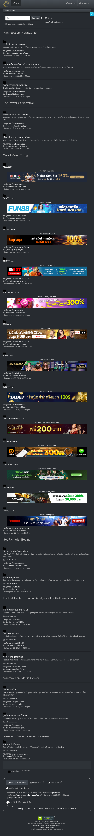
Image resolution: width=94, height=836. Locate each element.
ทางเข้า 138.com (47, 328)
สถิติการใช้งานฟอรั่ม (17, 783)
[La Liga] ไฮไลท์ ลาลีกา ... (15, 756)
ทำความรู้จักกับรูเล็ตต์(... (15, 94)
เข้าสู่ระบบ (84, 3)
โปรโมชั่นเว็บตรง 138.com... (16, 344)
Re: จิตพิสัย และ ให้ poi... (15, 74)
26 (76, 809)
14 (47, 809)
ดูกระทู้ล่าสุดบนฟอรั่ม (15, 798)
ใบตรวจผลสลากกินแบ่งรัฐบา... (17, 126)
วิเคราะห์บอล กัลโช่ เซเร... (15, 646)
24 (71, 809)
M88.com (7, 167)
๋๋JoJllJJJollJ (19, 643)
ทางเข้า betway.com (47, 492)
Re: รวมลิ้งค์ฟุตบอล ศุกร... (15, 728)
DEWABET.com (10, 464)
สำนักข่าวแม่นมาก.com (14, 44)
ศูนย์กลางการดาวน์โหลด (15, 715)
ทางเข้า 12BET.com (47, 265)
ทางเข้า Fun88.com (47, 202)
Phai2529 (19, 373)
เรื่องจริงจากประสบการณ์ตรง (17, 137)
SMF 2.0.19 (36, 825)
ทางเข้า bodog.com (47, 515)
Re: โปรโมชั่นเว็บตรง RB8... (16, 376)
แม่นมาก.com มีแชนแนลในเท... (17, 53)
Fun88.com (8, 198)
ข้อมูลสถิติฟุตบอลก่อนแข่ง (15, 610)
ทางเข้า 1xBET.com (47, 391)
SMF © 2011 (45, 825)
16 (52, 809)
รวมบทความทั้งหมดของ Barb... (17, 566)
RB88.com (8, 355)
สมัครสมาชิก (70, 3)
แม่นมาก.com (54, 821)
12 (42, 809)
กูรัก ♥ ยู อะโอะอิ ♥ (22, 247)
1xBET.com (8, 387)
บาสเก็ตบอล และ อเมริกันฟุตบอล (37, 736)
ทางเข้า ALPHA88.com (47, 446)
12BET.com (8, 261)
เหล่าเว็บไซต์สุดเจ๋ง (12, 744)
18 (57, 809)
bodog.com (8, 510)
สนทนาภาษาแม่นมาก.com (16, 114)
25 (73, 809)
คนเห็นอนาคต (20, 216)
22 (66, 809)
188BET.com (9, 229)
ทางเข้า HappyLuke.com (47, 297)
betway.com (9, 487)
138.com (7, 324)
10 (38, 809)
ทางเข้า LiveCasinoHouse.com (47, 423)
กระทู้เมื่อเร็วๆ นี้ (37, 783)
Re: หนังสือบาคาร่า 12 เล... (16, 589)
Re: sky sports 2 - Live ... (15, 704)
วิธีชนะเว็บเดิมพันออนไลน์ (15, 551)
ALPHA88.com (10, 441)
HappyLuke (19, 310)
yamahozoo (19, 702)
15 (49, 809)
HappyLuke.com (11, 292)
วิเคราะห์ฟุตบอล (11, 633)
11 (40, 809)
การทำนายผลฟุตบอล (13, 657)
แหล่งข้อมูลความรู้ (12, 577)
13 (45, 809)
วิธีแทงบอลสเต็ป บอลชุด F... (16, 218)
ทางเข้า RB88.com (47, 360)
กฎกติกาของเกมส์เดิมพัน (15, 85)
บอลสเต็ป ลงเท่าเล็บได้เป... (16, 669)
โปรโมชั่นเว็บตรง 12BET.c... (16, 281)
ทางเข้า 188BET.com (47, 234)
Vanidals (18, 620)
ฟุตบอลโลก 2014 (17, 736)
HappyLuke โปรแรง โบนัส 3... (17, 313)
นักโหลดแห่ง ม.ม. (12, 698)
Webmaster (19, 51)
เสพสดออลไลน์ (10, 689)
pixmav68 (56, 793)
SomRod (14, 560)
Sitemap (20, 809)
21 (64, 809)
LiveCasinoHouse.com (14, 418)
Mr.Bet (9, 560)
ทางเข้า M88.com (47, 171)
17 (54, 809)
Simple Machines (55, 825)
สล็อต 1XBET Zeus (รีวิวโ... (16, 407)
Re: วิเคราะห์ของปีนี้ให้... (15, 622)
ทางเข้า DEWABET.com (47, 469)
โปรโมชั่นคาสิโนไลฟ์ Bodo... (17, 531)
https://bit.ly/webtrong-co (54, 22)
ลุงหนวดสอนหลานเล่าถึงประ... (17, 146)
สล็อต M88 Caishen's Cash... (16, 187)
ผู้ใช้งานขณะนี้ (55, 783)
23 (69, 809)
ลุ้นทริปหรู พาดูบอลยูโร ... (15, 250)
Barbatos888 (20, 92)
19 (59, 809)
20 (61, 809)
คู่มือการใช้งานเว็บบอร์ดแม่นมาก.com (21, 64)
